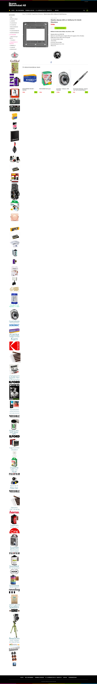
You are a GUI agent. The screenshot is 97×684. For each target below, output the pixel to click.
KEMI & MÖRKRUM (14, 26)
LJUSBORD (12, 21)
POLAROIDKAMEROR (14, 30)
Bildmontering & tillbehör (13, 37)
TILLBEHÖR (12, 47)
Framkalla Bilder (29, 10)
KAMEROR (12, 28)
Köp (36, 92)
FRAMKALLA (13, 45)
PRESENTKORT (13, 49)
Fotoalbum (13, 40)
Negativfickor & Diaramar (13, 43)
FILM (11, 17)
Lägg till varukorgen (60, 28)
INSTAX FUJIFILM (13, 19)
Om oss (57, 10)
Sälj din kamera (20, 10)
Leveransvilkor (72, 677)
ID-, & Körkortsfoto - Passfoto (44, 10)
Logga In (86, 1)
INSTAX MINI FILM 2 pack (45, 88)
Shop (23, 14)
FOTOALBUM (13, 34)
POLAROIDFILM (13, 23)
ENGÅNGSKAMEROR (14, 32)
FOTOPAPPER (13, 24)
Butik (13, 10)
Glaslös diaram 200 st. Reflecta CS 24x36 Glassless (55, 14)
